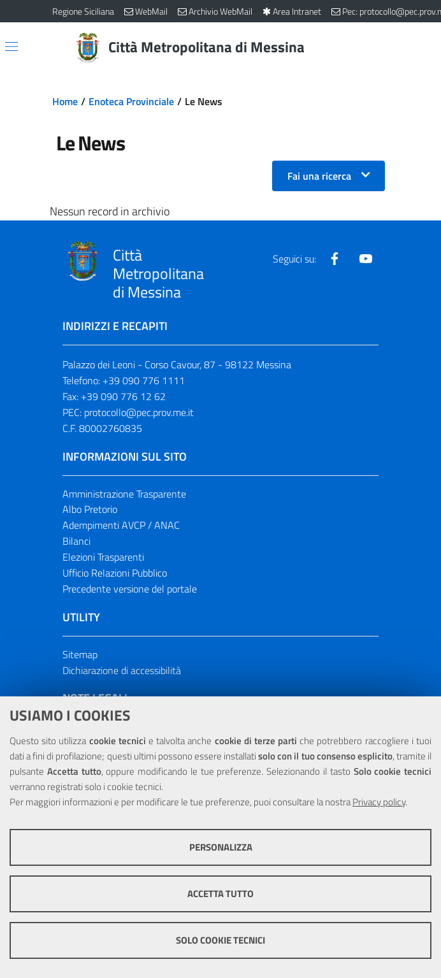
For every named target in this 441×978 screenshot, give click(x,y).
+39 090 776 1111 (144, 380)
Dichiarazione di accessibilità (121, 670)
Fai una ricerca (319, 175)
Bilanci (76, 541)
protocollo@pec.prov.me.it (139, 412)
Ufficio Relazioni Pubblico (114, 572)
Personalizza (220, 847)
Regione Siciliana (83, 11)
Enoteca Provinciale (131, 101)
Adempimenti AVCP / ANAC (121, 525)
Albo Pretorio (89, 509)
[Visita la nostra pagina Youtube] (366, 258)
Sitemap (80, 654)
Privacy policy (378, 802)
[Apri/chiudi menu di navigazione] (11, 46)
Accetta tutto (220, 893)
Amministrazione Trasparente (124, 493)
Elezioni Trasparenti (103, 557)
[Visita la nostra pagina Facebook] (334, 258)
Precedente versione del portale (129, 588)
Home (65, 101)
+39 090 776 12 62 (123, 396)
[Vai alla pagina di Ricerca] (381, 47)
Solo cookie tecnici (220, 940)
